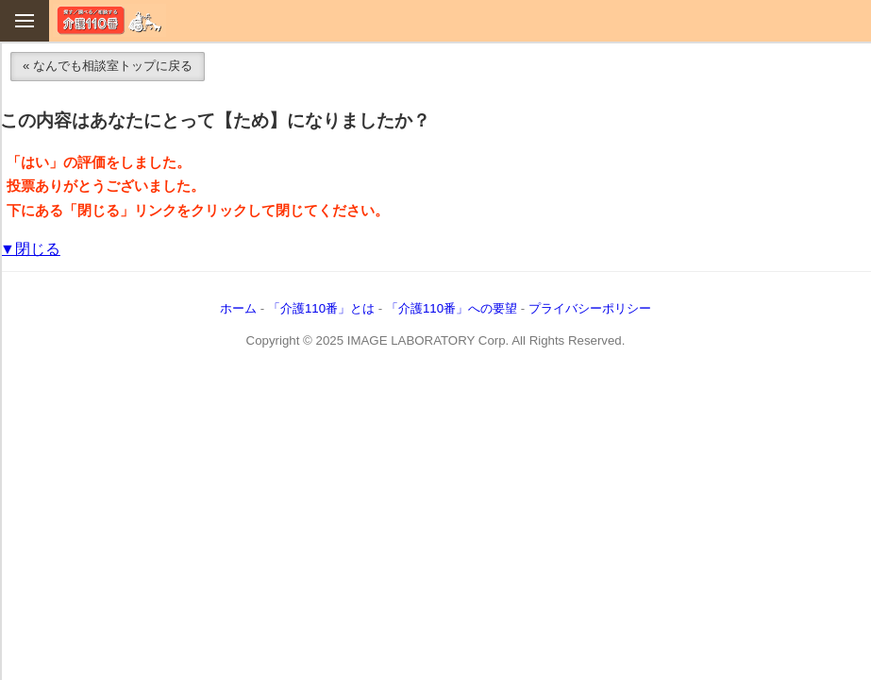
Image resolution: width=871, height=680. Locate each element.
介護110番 (109, 20)
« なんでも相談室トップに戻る (108, 66)
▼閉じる (30, 249)
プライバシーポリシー (589, 308)
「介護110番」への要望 (451, 308)
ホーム (238, 308)
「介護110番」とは (321, 308)
